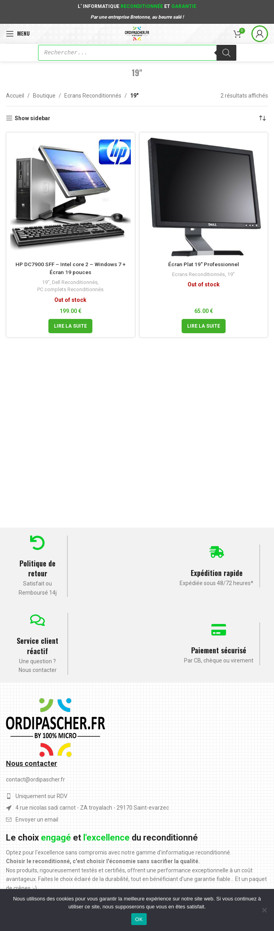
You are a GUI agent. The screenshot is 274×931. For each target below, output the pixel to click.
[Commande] (262, 118)
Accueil (15, 95)
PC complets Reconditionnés (70, 289)
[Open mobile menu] (18, 34)
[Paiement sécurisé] (218, 629)
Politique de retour (37, 568)
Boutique (44, 95)
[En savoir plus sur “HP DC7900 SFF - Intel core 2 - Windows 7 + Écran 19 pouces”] (70, 326)
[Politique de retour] (37, 543)
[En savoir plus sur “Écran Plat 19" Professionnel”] (204, 326)
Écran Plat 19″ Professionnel (204, 264)
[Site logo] (137, 33)
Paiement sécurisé (218, 650)
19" (45, 282)
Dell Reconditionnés (75, 282)
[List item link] (137, 819)
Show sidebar (32, 118)
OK (139, 919)
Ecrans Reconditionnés (92, 95)
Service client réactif (37, 645)
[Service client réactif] (37, 620)
